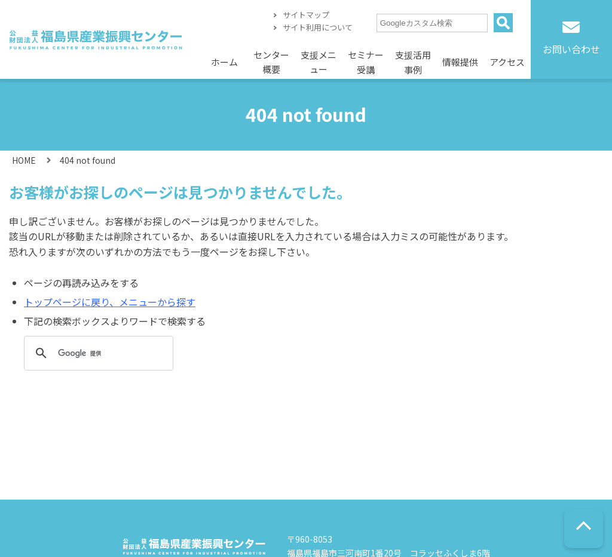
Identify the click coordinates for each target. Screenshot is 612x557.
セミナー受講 (366, 62)
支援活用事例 (413, 62)
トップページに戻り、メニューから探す (109, 302)
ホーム (224, 62)
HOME (24, 160)
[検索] (97, 353)
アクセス (507, 62)
